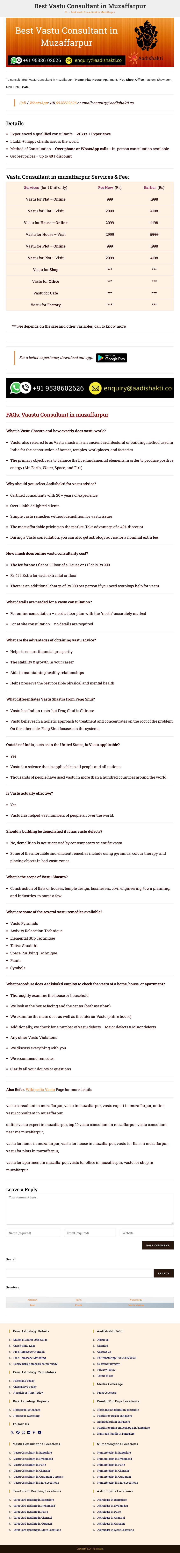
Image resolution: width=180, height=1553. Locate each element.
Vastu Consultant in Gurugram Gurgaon (38, 1476)
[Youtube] (39, 1432)
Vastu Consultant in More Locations (36, 1482)
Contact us (104, 1351)
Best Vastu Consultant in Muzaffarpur (93, 12)
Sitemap (102, 1345)
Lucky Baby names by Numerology (35, 1364)
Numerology (136, 1299)
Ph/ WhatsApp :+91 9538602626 (116, 1358)
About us (102, 1340)
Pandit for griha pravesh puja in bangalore (123, 1427)
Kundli (78, 1305)
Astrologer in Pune (109, 1511)
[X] (12, 1432)
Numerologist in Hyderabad (114, 1459)
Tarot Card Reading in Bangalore (33, 1500)
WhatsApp (38, 102)
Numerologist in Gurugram (114, 1476)
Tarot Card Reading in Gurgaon (32, 1523)
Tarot (32, 1305)
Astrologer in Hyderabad (112, 1505)
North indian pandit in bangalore (118, 1410)
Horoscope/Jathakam (26, 1410)
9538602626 (66, 102)
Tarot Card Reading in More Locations (37, 1530)
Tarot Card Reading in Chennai (32, 1517)
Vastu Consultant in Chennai (31, 1470)
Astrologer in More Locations (115, 1530)
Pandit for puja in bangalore (114, 1416)
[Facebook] (18, 1432)
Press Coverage (106, 1392)
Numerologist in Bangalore (114, 1452)
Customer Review (108, 1364)
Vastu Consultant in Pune (29, 1465)
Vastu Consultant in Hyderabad (33, 1459)
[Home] (66, 12)
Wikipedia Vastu (40, 1089)
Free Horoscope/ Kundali (29, 1351)
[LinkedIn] (28, 1432)
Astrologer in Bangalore (112, 1500)
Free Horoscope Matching (29, 1358)
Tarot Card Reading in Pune (30, 1511)
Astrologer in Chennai (111, 1517)
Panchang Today (24, 1381)
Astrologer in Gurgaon (111, 1523)
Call (22, 102)
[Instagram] (23, 1432)
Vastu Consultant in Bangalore (32, 1452)
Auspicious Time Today (28, 1392)
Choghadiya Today (25, 1386)
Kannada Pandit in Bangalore (116, 1433)
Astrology (32, 1299)
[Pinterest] (34, 1432)
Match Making (136, 1305)
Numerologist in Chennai (113, 1470)
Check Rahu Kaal (24, 1345)
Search (164, 1273)
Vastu (78, 1299)
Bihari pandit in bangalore (113, 1421)
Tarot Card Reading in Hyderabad (34, 1505)
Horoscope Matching (26, 1416)
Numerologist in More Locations (117, 1482)
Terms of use (105, 1376)
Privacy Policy (106, 1370)
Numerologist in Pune (111, 1465)
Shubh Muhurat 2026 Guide (30, 1340)
